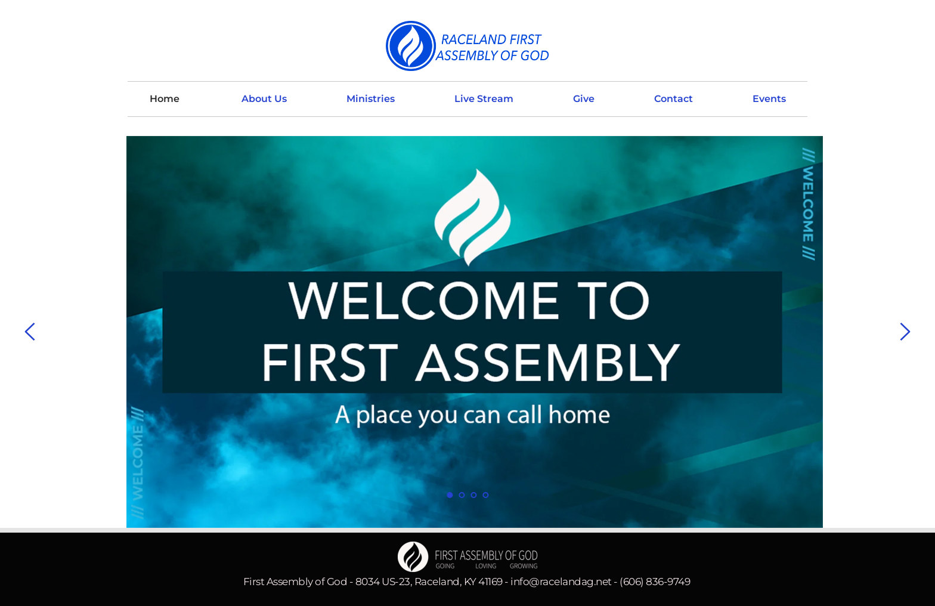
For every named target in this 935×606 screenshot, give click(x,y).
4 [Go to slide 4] (485, 495)
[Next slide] (904, 331)
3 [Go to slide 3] (473, 495)
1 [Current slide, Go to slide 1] (450, 495)
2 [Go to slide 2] (462, 495)
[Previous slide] (30, 331)
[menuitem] (164, 99)
